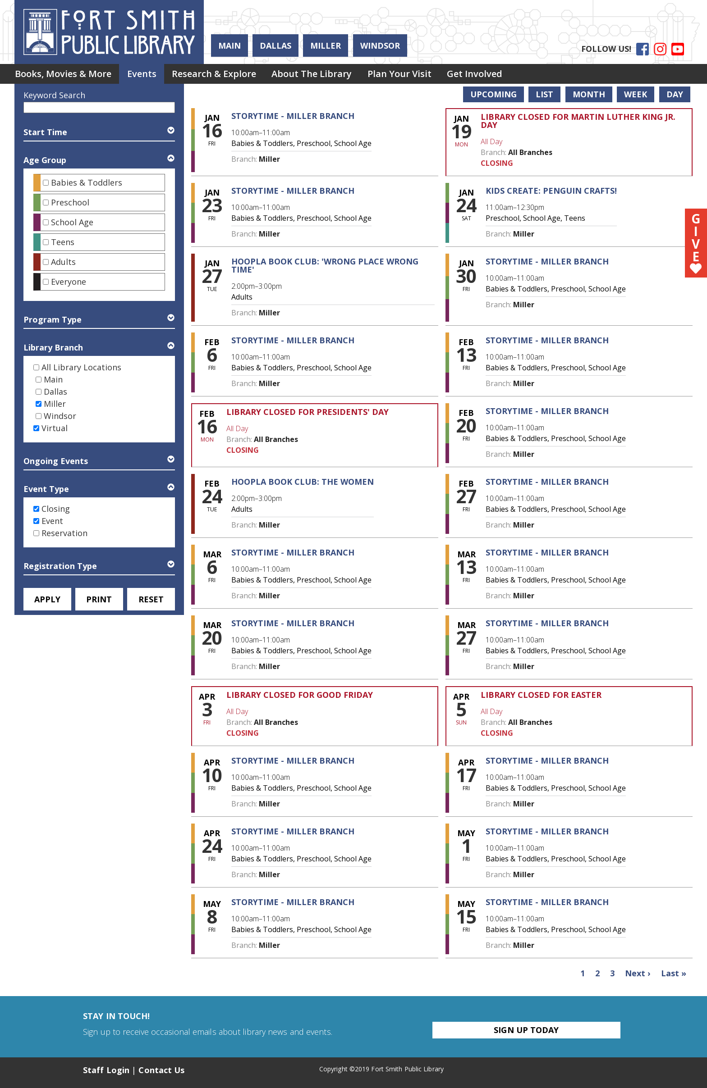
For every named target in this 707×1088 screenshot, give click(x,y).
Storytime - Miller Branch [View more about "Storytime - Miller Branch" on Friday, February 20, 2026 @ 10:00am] (547, 411)
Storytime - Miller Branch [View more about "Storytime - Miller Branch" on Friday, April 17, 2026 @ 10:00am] (547, 760)
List (544, 94)
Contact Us (161, 1070)
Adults (63, 261)
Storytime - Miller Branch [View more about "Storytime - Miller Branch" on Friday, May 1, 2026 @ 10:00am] (547, 831)
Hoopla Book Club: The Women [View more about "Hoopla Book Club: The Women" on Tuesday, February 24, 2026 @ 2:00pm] (302, 482)
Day (674, 94)
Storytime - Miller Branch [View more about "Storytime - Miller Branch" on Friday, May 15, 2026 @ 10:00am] (547, 902)
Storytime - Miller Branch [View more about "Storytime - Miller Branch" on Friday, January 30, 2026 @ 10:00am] (547, 261)
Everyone (68, 281)
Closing (55, 508)
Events (145, 74)
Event (52, 520)
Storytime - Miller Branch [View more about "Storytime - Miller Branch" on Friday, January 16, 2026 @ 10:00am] (292, 116)
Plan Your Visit (411, 74)
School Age (72, 222)
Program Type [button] (52, 319)
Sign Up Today (526, 1029)
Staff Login (106, 1070)
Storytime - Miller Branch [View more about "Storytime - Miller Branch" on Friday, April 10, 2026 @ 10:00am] (292, 760)
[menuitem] (64, 75)
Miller (325, 45)
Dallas (275, 45)
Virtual (54, 428)
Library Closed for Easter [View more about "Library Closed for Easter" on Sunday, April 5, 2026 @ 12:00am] (541, 695)
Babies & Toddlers (86, 182)
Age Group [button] (44, 160)
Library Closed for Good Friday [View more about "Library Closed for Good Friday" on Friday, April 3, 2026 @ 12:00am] (299, 695)
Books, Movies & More (64, 74)
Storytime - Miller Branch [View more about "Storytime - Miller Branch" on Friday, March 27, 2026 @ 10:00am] (547, 623)
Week (635, 94)
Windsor (380, 45)
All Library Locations (81, 367)
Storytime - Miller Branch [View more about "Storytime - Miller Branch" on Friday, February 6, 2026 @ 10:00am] (292, 340)
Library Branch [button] (53, 347)
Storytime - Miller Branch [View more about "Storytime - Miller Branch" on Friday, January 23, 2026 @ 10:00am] (292, 191)
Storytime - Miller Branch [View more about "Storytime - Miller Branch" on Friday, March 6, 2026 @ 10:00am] (292, 552)
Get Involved (488, 74)
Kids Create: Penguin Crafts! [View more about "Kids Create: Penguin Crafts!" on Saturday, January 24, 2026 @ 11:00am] (551, 191)
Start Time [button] (45, 132)
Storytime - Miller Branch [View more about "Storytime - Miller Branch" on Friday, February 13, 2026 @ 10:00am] (547, 340)
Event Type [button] (46, 488)
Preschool (70, 202)
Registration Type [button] (60, 565)
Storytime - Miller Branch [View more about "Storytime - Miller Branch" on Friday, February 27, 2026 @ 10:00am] (547, 482)
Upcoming (493, 94)
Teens (62, 242)
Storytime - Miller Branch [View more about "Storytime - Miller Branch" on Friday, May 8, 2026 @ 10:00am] (292, 902)
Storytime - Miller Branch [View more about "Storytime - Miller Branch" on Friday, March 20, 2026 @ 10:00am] (292, 623)
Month (589, 94)
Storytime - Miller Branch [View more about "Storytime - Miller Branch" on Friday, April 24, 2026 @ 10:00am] (292, 831)
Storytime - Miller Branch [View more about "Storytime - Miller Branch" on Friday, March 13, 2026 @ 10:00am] (547, 552)
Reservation (64, 533)
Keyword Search (54, 95)
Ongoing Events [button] (55, 460)
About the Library (320, 74)
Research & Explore (220, 74)
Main (229, 45)
